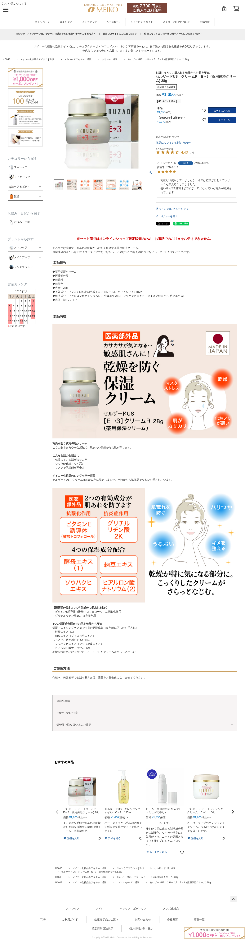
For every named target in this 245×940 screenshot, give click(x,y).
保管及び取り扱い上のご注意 (73, 724)
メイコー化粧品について (176, 22)
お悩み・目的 (19, 222)
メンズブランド (23, 267)
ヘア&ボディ (114, 22)
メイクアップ (89, 22)
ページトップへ (233, 899)
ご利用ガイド (70, 919)
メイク (100, 908)
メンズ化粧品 (171, 908)
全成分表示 (63, 700)
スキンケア (66, 22)
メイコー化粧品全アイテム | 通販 (37, 59)
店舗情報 (205, 22)
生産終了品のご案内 (106, 919)
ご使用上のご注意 (67, 712)
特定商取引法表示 (102, 928)
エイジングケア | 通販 (128, 882)
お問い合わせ (143, 919)
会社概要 (172, 919)
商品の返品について (168, 136)
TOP (43, 919)
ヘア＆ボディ (22, 186)
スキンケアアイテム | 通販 (77, 59)
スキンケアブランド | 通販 (130, 868)
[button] (57, 812)
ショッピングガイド (142, 22)
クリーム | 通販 (110, 59)
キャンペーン (42, 22)
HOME (6, 59)
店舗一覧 (199, 919)
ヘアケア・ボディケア (133, 908)
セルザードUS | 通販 (164, 868)
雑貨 (16, 196)
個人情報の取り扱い (141, 928)
